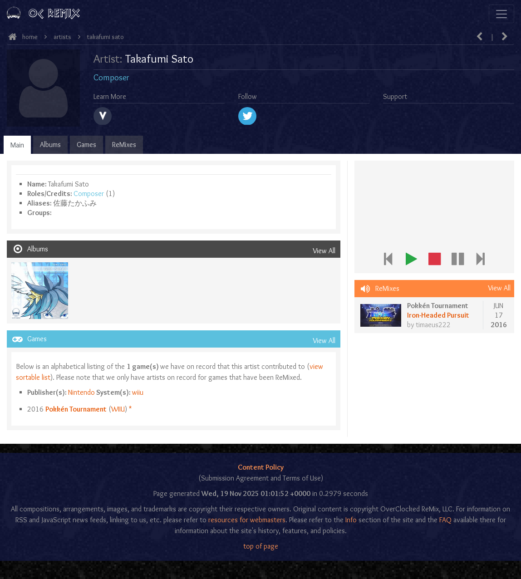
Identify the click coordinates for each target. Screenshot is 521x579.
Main (17, 145)
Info (351, 519)
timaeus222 (433, 324)
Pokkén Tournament (76, 409)
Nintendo (81, 392)
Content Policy (261, 467)
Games (86, 144)
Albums (50, 144)
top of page (260, 546)
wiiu (137, 392)
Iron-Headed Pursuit (438, 315)
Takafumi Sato (105, 37)
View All (324, 250)
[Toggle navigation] (501, 14)
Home (30, 37)
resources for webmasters (246, 519)
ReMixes (124, 144)
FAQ (445, 519)
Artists (62, 37)
